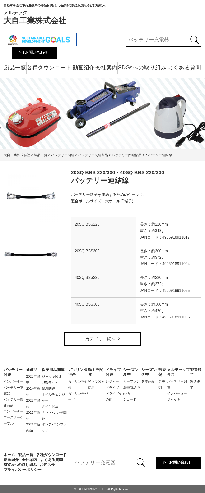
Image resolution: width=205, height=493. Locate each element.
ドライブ (112, 387)
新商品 (31, 370)
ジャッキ (173, 399)
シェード (129, 399)
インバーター (13, 381)
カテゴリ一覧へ (100, 339)
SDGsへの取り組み (142, 67)
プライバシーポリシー (23, 470)
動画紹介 (83, 67)
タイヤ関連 (50, 406)
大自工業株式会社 (54, 14)
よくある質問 (184, 67)
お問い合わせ (36, 52)
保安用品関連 (53, 370)
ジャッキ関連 (52, 376)
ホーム (9, 455)
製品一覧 (15, 67)
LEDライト (50, 382)
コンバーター (13, 411)
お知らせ (47, 465)
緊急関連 (48, 388)
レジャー (112, 381)
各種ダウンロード (49, 67)
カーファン (131, 381)
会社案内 (106, 67)
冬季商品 (148, 381)
